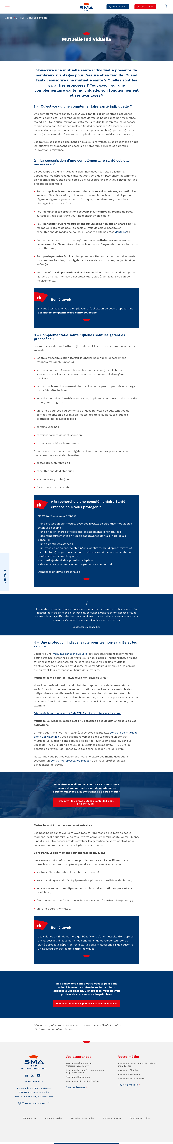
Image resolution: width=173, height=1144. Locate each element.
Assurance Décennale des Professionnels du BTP (79, 1082)
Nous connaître (34, 1099)
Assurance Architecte (129, 1092)
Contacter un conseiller (86, 644)
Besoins (20, 18)
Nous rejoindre (36, 1114)
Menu (8, 7)
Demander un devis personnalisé (59, 589)
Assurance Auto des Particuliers (82, 1099)
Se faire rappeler (107, 1141)
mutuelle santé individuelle (70, 653)
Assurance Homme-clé (78, 1094)
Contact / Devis (65, 1141)
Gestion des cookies (140, 1136)
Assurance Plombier (128, 1088)
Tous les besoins (75, 1105)
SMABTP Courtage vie (30, 1110)
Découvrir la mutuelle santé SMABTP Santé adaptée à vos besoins (77, 713)
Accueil (9, 18)
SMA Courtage (41, 1106)
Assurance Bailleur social (131, 1096)
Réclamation (29, 1136)
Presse (49, 1114)
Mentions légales (53, 1136)
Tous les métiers (128, 1102)
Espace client (146, 7)
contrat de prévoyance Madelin (71, 760)
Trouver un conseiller (85, 1141)
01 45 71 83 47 (119, 7)
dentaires (121, 232)
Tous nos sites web (34, 1120)
